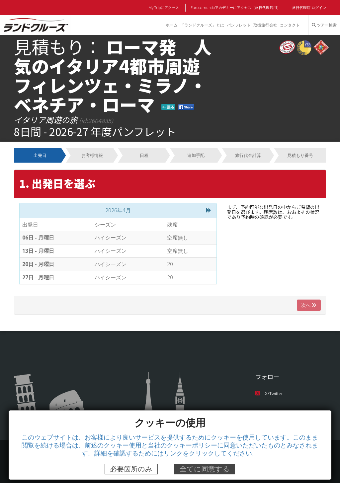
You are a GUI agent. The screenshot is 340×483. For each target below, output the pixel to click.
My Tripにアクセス (165, 8)
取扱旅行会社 (265, 25)
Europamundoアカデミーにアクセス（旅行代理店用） (236, 8)
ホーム (171, 25)
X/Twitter (268, 393)
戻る (168, 106)
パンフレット (238, 25)
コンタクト (290, 25)
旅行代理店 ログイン (309, 8)
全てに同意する (205, 469)
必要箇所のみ (131, 469)
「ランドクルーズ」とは (201, 25)
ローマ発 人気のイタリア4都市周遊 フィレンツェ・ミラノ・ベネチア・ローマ (115, 75)
